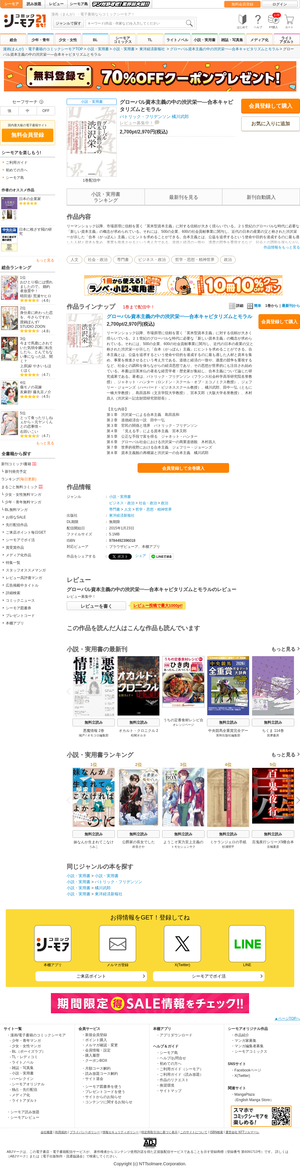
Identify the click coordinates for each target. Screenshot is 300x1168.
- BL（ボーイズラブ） (27, 1051)
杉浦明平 (228, 846)
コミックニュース (20, 600)
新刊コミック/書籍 (19, 463)
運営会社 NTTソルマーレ (242, 1132)
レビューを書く (96, 606)
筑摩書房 (273, 735)
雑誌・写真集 (232, 40)
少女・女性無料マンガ (23, 494)
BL (95, 40)
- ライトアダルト (23, 1100)
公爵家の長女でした (138, 842)
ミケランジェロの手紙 (228, 842)
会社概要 (47, 1132)
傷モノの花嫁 (31, 387)
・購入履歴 (91, 1055)
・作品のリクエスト (172, 1080)
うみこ (93, 846)
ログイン (279, 4)
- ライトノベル (22, 1062)
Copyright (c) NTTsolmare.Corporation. (150, 1163)
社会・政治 (98, 259)
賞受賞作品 (15, 547)
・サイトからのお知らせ (102, 1097)
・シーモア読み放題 (23, 1112)
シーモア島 (79, 4)
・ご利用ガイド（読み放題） (179, 1074)
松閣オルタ (138, 735)
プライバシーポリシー (85, 1132)
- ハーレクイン (22, 1079)
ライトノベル (177, 40)
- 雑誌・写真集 (22, 1068)
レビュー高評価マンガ (24, 578)
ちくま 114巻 (273, 731)
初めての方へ (17, 170)
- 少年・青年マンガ (25, 1040)
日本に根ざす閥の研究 (35, 231)
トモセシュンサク (183, 846)
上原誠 (25, 366)
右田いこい (29, 431)
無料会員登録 (242, 4)
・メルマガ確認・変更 (100, 1045)
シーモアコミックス (123, 40)
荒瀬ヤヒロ (42, 296)
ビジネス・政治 (152, 259)
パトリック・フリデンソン (145, 116)
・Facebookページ (246, 1070)
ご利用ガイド (17, 162)
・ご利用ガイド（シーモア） (179, 1069)
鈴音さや (138, 846)
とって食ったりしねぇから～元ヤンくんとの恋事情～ (36, 422)
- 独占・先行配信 (23, 1089)
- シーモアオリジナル (27, 1084)
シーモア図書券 (18, 608)
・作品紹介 (240, 1035)
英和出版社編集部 (228, 735)
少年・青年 (41, 40)
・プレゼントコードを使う (103, 1092)
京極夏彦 (273, 846)
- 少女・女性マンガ (25, 1046)
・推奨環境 (165, 1085)
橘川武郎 (180, 116)
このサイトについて (193, 1132)
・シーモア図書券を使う (102, 1086)
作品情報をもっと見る (282, 247)
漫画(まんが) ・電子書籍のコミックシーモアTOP (43, 49)
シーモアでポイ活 (20, 540)
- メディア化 (20, 1095)
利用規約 (61, 1132)
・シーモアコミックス (249, 1051)
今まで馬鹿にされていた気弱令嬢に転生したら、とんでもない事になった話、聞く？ (36, 352)
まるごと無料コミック (22, 486)
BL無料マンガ (16, 510)
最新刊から (291, 306)
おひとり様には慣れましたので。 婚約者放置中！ (36, 286)
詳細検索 (13, 593)
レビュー (56, 4)
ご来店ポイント (91, 976)
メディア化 (259, 40)
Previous (71, 691)
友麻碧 (25, 392)
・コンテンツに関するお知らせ (107, 1102)
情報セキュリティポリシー (120, 1132)
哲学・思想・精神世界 (195, 259)
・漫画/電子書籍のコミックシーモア (36, 1035)
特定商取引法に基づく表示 (159, 1132)
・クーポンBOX (94, 1060)
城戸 (82, 735)
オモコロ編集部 (97, 735)
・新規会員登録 (94, 1035)
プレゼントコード (20, 616)
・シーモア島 (167, 1053)
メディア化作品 (18, 555)
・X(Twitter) (240, 1076)
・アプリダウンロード (174, 1035)
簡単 (254, 306)
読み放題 (34, 4)
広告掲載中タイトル (22, 585)
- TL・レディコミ (24, 1057)
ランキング (18, 479)
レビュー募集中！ (137, 122)
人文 (74, 259)
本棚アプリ (15, 623)
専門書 (123, 259)
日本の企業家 (30, 199)
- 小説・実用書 (22, 1073)
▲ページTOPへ (287, 1018)
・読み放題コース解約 (100, 1073)
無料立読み (94, 722)
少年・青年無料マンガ (23, 502)
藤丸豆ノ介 (42, 392)
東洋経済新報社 (152, 49)
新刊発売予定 (16, 471)
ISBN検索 (216, 1132)
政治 (228, 259)
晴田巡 (25, 296)
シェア (140, 556)
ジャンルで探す (68, 23)
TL (150, 40)
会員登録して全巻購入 (183, 468)
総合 (13, 40)
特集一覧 (13, 563)
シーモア (11, 4)
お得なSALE (16, 517)
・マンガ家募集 (243, 1040)
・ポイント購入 (94, 1040)
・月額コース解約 (96, 1068)
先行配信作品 (17, 525)
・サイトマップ (169, 1091)
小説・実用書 (204, 40)
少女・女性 (68, 40)
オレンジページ (183, 724)
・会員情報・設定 (96, 1050)
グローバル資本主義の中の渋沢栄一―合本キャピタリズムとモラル (224, 49)
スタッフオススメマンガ (26, 570)
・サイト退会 (92, 1079)
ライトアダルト (286, 40)
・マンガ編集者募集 (247, 1046)
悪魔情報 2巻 (93, 731)
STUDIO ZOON (32, 326)
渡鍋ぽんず (29, 322)
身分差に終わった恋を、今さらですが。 (36, 315)
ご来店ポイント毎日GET (26, 532)
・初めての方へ (169, 1063)
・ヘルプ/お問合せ (171, 1058)
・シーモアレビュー (23, 1117)
